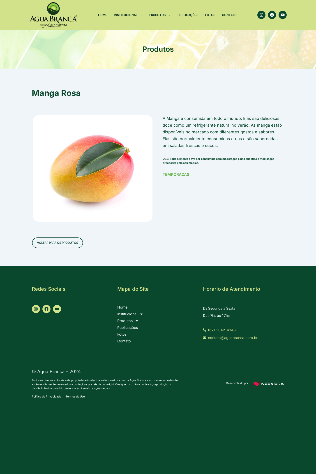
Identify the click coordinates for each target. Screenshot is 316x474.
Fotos (210, 15)
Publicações (188, 15)
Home (102, 15)
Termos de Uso (75, 396)
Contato (229, 15)
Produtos (160, 15)
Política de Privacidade (46, 396)
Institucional (128, 15)
